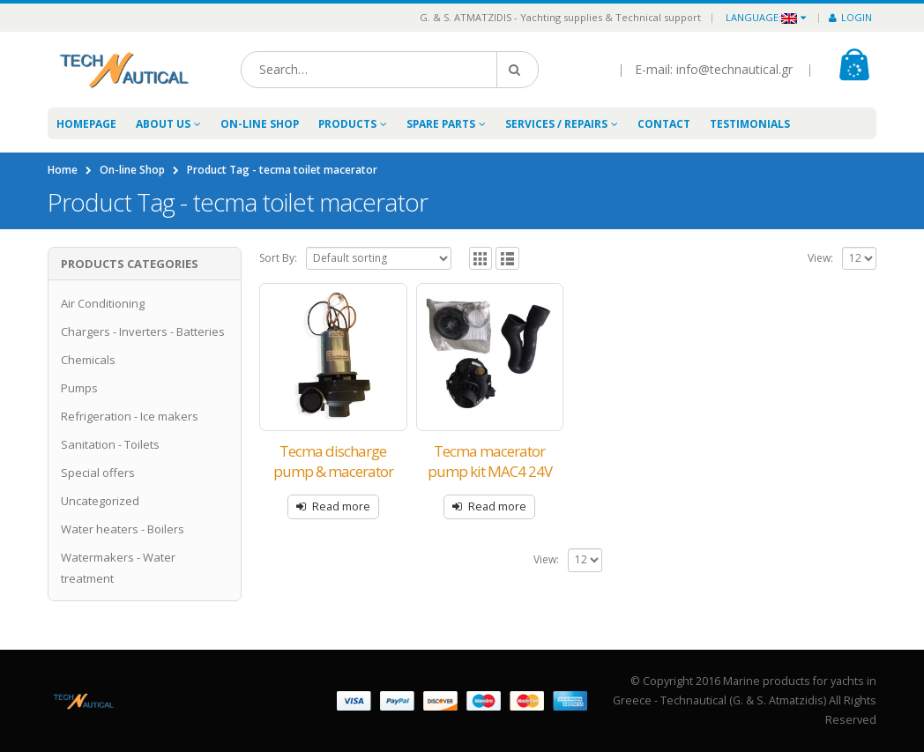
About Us (163, 123)
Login (850, 17)
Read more (341, 506)
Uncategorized (100, 501)
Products (347, 123)
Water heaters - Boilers (122, 529)
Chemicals (88, 360)
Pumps (79, 388)
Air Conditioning (103, 303)
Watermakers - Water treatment (118, 567)
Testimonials (750, 123)
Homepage (86, 123)
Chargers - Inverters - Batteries (143, 331)
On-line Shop (259, 123)
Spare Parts (440, 123)
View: (820, 257)
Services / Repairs (556, 123)
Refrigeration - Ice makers (129, 416)
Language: (761, 17)
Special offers (98, 472)
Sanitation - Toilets (110, 444)
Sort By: (278, 257)
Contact (663, 123)
